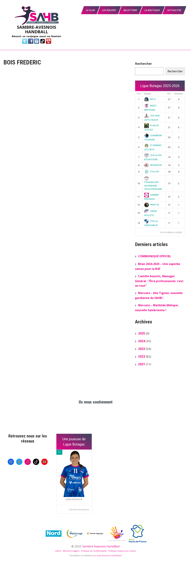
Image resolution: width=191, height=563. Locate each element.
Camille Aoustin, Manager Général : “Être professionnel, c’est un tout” (159, 281)
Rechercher (143, 64)
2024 (141, 341)
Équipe (147, 93)
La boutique (152, 10)
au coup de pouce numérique (107, 555)
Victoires (178, 93)
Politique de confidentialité (93, 551)
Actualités (174, 10)
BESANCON (153, 165)
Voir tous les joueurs (79, 509)
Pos (139, 93)
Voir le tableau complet (171, 232)
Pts (169, 93)
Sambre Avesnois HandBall (101, 546)
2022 (141, 356)
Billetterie (130, 10)
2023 (141, 349)
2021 (141, 364)
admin (58, 551)
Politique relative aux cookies (122, 551)
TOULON (151, 171)
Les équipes (109, 10)
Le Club (90, 10)
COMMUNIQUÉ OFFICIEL (154, 256)
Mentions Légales (71, 551)
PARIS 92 (151, 204)
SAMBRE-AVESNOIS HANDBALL (36, 29)
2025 (141, 333)
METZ (150, 99)
